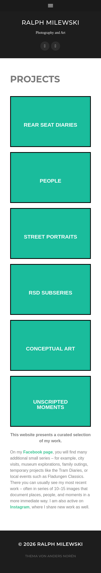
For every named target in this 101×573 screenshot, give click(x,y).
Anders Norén (61, 556)
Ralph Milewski (50, 22)
